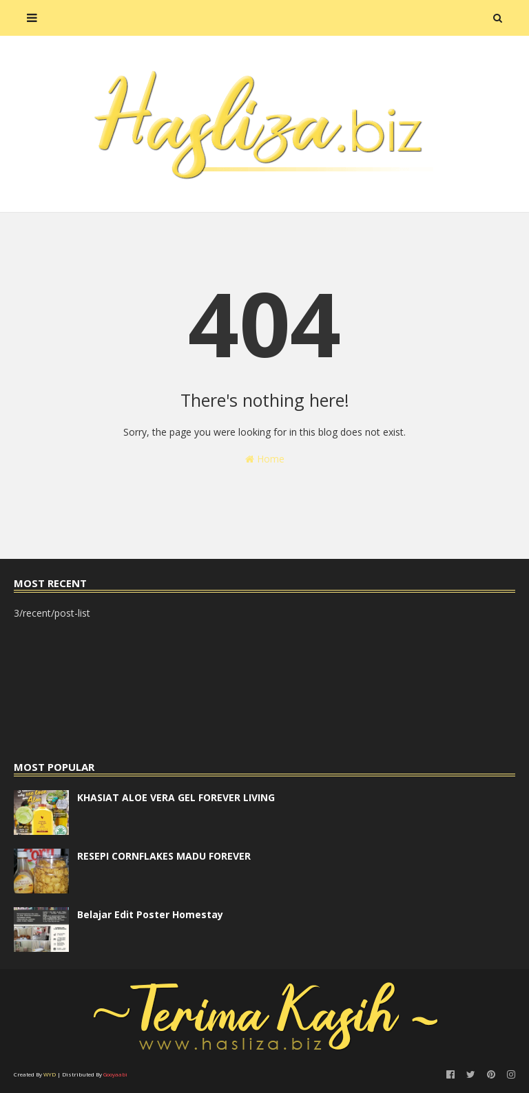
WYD (49, 1074)
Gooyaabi (115, 1074)
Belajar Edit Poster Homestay (150, 914)
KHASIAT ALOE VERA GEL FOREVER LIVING (176, 797)
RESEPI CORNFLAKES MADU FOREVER (164, 855)
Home (264, 458)
